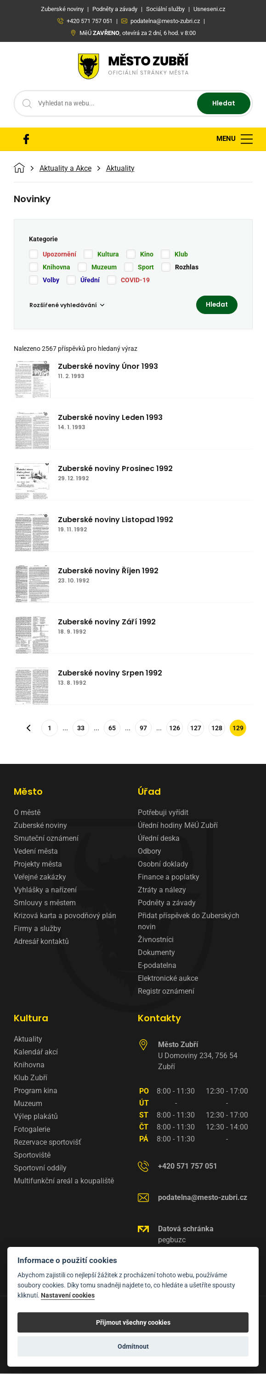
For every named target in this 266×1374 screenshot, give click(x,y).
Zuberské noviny (40, 825)
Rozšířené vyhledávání (67, 305)
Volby (51, 280)
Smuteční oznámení (46, 838)
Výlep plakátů (36, 1116)
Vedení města (36, 851)
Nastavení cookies (68, 1295)
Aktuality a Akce (65, 168)
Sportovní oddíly (40, 1168)
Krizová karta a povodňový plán (65, 916)
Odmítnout (133, 1346)
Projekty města (38, 864)
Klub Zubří (30, 1078)
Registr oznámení (166, 991)
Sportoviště (32, 1155)
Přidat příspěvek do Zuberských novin (188, 922)
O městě (27, 813)
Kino (146, 254)
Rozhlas (186, 267)
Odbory (149, 851)
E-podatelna (157, 965)
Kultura (108, 254)
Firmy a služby (37, 929)
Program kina (35, 1091)
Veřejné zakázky (40, 877)
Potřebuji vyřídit (163, 813)
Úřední (90, 280)
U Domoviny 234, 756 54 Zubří (198, 1056)
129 (237, 728)
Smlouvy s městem (45, 903)
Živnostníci (156, 940)
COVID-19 (135, 280)
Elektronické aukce (168, 978)
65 (112, 728)
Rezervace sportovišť (47, 1142)
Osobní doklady (163, 864)
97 (143, 728)
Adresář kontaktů (41, 941)
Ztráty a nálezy (162, 890)
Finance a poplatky (168, 877)
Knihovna (56, 267)
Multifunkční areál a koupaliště (64, 1181)
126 (174, 728)
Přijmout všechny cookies (133, 1322)
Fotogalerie (32, 1129)
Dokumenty (156, 953)
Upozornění (59, 254)
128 (216, 728)
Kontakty (159, 1018)
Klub (181, 254)
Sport (146, 267)
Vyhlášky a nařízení (45, 890)
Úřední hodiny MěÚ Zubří (178, 825)
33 (81, 728)
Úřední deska (159, 838)
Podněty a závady (167, 903)
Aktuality (120, 168)
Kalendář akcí (36, 1052)
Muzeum (104, 267)
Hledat (223, 103)
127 (195, 728)
